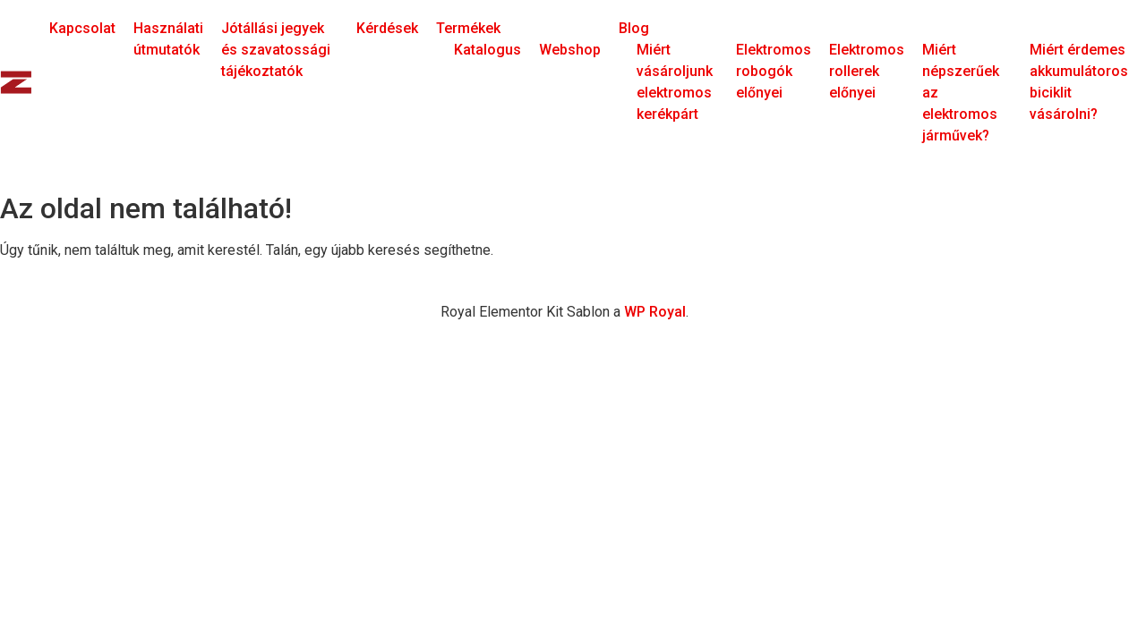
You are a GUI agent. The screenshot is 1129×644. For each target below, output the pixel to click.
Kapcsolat (82, 28)
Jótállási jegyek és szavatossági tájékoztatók (275, 50)
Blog (634, 28)
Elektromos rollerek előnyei (866, 71)
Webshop (570, 49)
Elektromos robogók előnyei (773, 71)
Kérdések (387, 28)
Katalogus (487, 49)
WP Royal (655, 311)
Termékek (468, 28)
